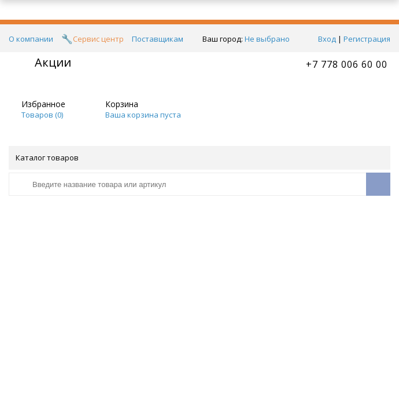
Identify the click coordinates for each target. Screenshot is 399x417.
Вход (327, 39)
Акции (53, 62)
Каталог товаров (199, 157)
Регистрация (366, 39)
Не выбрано (270, 39)
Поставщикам (157, 39)
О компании (31, 39)
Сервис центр (98, 39)
